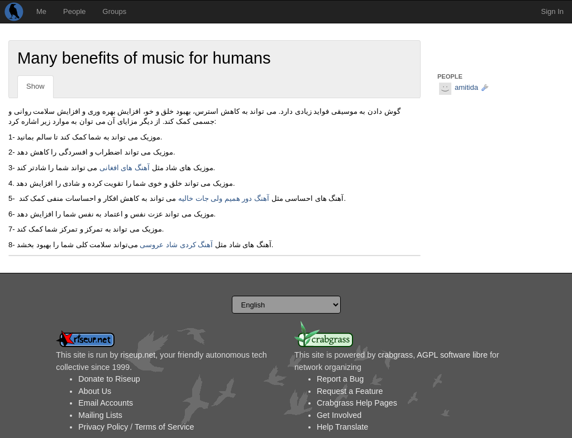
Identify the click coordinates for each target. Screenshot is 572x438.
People (74, 11)
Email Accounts (105, 402)
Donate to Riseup (109, 378)
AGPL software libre (452, 354)
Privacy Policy (103, 426)
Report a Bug (340, 378)
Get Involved (339, 415)
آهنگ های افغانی (124, 167)
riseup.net (138, 354)
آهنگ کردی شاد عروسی (176, 244)
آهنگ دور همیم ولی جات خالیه (223, 198)
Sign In (552, 11)
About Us (94, 391)
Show (35, 86)
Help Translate (342, 426)
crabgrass (395, 354)
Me (41, 11)
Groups (115, 11)
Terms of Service (164, 426)
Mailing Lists (100, 415)
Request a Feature (350, 391)
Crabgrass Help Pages (357, 402)
